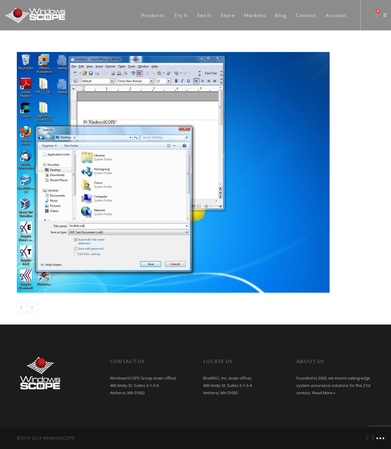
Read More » (323, 392)
